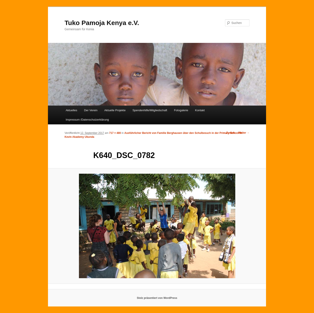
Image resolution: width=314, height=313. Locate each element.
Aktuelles (71, 110)
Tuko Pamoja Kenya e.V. (102, 22)
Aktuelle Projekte (115, 110)
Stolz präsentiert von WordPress (157, 298)
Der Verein (90, 110)
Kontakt (200, 110)
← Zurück (229, 132)
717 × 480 (115, 133)
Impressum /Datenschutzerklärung (87, 119)
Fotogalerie (181, 110)
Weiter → (243, 132)
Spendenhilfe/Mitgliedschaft (149, 110)
